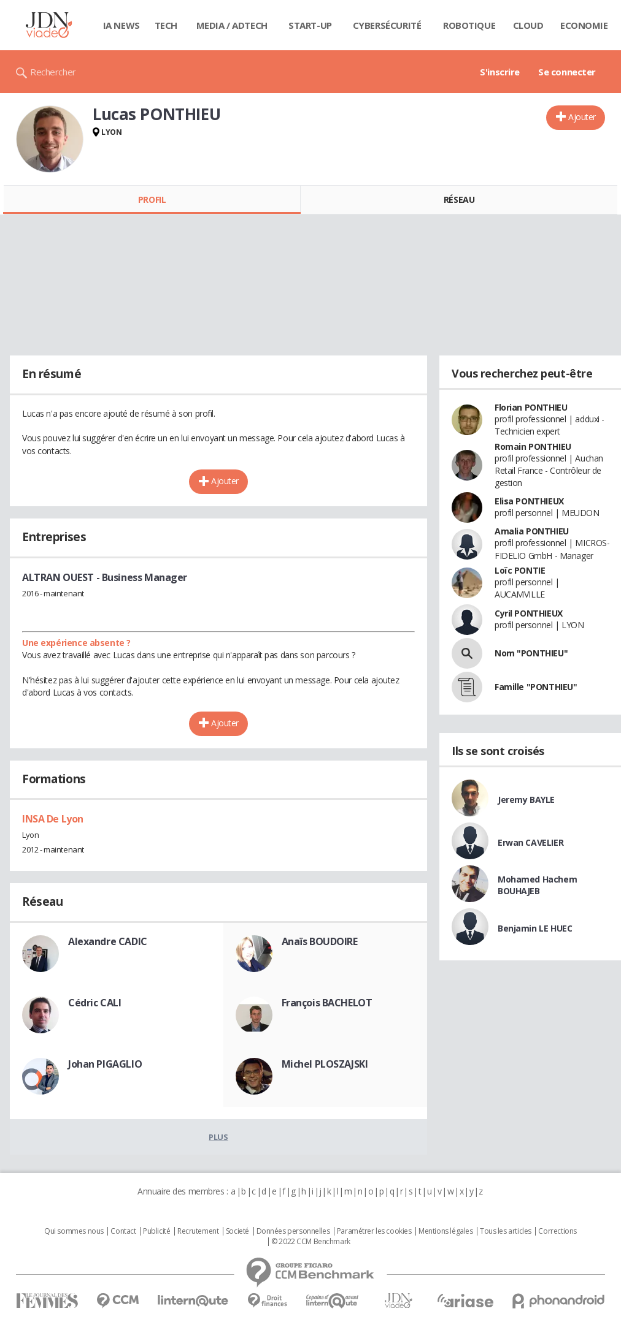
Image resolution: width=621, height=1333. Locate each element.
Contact (123, 1231)
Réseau (459, 199)
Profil (152, 199)
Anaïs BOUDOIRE (320, 941)
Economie (584, 25)
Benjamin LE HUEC (535, 928)
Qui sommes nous (74, 1231)
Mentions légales (445, 1231)
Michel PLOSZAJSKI (325, 1064)
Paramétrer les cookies (374, 1231)
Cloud (528, 25)
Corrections (557, 1231)
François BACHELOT (327, 1002)
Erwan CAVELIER (530, 842)
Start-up (310, 25)
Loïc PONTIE (520, 570)
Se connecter (567, 72)
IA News (121, 25)
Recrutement (197, 1231)
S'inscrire (500, 72)
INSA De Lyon (52, 819)
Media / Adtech (232, 25)
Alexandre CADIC (107, 941)
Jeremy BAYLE (526, 799)
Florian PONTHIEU (531, 407)
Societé (237, 1231)
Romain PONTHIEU (533, 446)
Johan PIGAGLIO (105, 1064)
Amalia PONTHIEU (532, 531)
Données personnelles (293, 1231)
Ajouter (582, 117)
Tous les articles (505, 1231)
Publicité (156, 1231)
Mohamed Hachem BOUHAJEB (537, 885)
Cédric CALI (94, 1002)
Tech (166, 25)
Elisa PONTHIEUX (529, 501)
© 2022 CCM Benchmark (310, 1241)
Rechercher (53, 72)
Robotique (469, 25)
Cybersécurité (387, 25)
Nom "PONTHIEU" (531, 653)
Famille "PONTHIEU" (536, 687)
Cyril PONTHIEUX (529, 613)
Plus (218, 1136)
